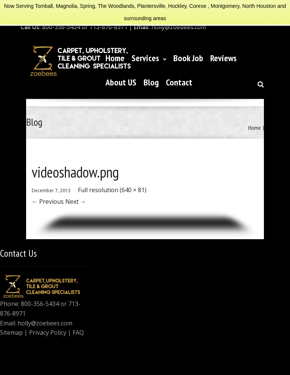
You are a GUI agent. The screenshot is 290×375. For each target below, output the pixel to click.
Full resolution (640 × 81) (112, 190)
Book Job (188, 58)
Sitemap (11, 332)
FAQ (78, 332)
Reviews (223, 58)
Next (75, 201)
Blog (151, 82)
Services (149, 58)
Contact (179, 82)
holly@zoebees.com (45, 323)
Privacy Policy (47, 332)
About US (120, 82)
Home (114, 58)
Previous (48, 201)
